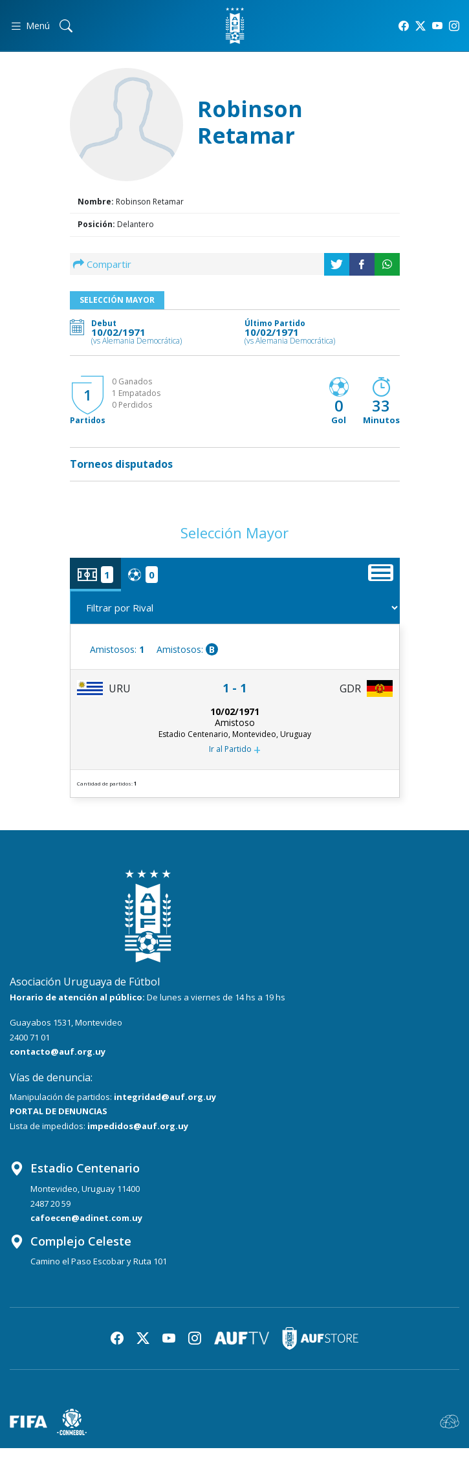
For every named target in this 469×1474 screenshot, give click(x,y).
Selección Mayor (117, 299)
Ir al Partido (235, 750)
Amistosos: (117, 649)
